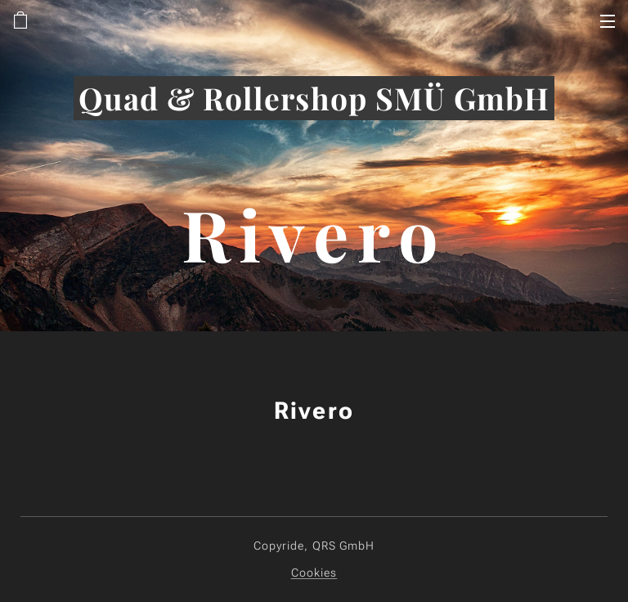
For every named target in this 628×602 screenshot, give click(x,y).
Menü (607, 21)
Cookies (314, 572)
